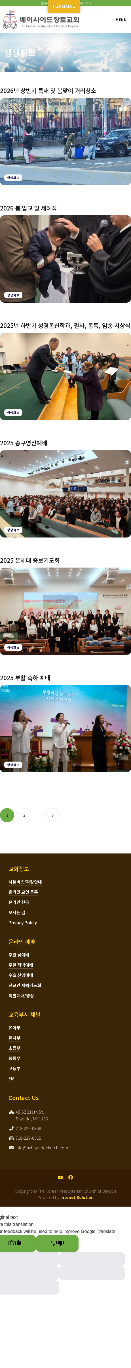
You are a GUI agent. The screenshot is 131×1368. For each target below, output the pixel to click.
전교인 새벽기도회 (25, 985)
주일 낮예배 (19, 955)
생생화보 (13, 177)
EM (11, 1079)
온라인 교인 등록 (23, 892)
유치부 (14, 1038)
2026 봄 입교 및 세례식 (28, 208)
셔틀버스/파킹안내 (25, 882)
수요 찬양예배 (21, 975)
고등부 (14, 1068)
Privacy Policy (23, 923)
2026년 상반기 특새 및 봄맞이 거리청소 (48, 90)
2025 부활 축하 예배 (25, 677)
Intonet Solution (77, 1197)
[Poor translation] (57, 1243)
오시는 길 (17, 912)
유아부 (14, 1027)
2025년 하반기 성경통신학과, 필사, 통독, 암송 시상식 (65, 325)
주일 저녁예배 (21, 965)
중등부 (14, 1058)
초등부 (14, 1048)
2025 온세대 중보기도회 (30, 560)
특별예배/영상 (21, 995)
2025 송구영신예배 (23, 443)
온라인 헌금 (19, 902)
